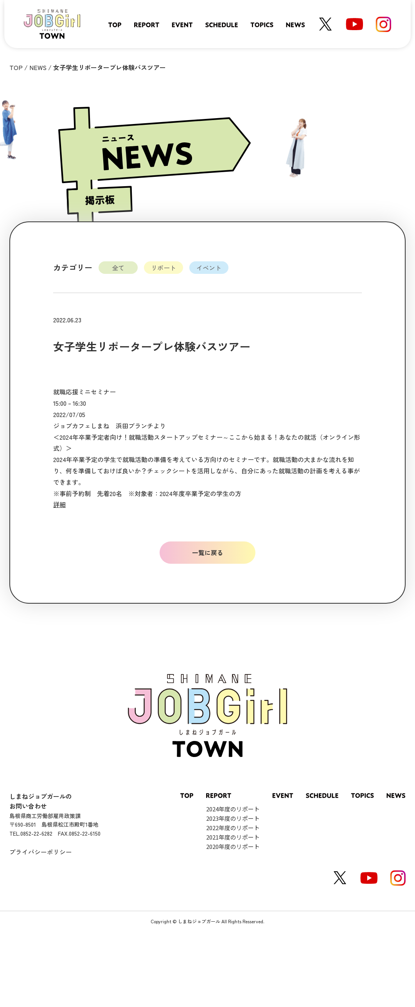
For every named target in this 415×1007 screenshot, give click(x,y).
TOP (16, 67)
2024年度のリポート (233, 809)
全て (118, 267)
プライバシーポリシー (40, 852)
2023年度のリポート (233, 818)
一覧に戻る (207, 552)
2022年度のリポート (233, 828)
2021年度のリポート (233, 837)
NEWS (38, 67)
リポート (163, 267)
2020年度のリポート (233, 846)
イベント (208, 267)
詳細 (59, 504)
